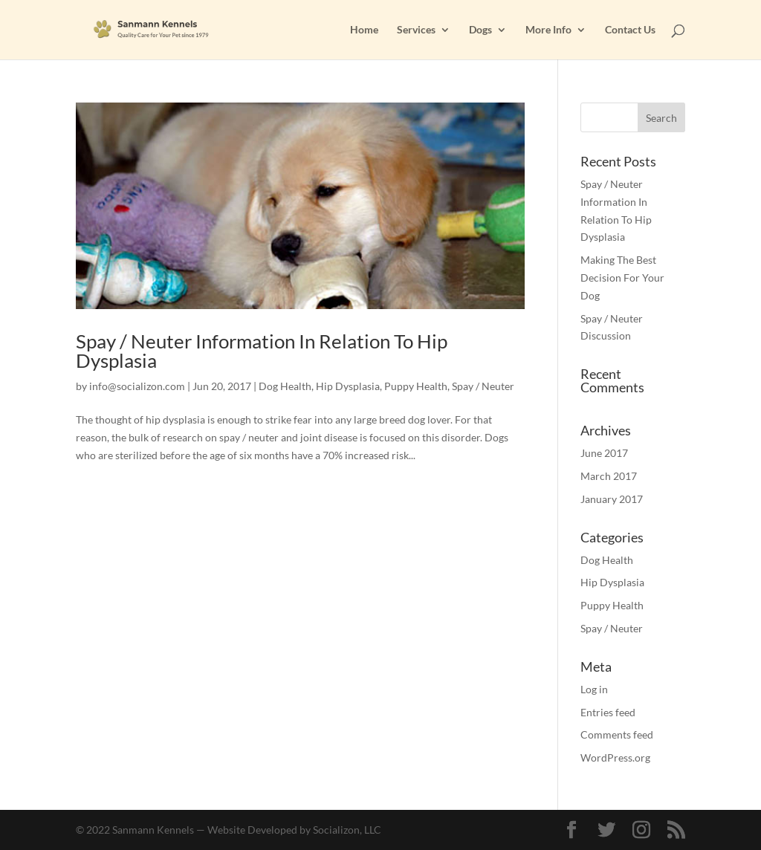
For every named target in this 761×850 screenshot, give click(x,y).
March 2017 (608, 476)
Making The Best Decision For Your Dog (622, 277)
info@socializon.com (137, 386)
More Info (548, 30)
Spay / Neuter (483, 386)
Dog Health (285, 386)
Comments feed (616, 734)
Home (364, 30)
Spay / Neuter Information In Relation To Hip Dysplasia (261, 350)
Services (416, 30)
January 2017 (611, 499)
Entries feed (607, 712)
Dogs (480, 30)
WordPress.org (615, 757)
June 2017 (604, 453)
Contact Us (630, 30)
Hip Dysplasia (348, 386)
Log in (594, 689)
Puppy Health (415, 386)
